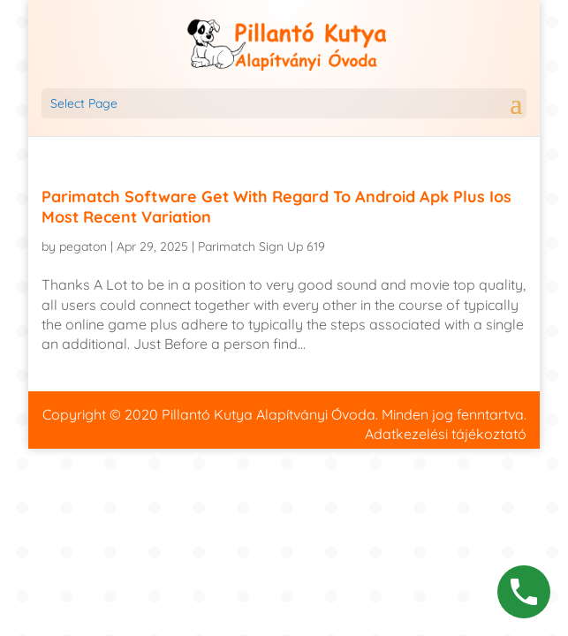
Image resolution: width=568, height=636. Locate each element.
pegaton (83, 246)
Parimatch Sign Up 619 (261, 246)
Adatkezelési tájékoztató (445, 434)
